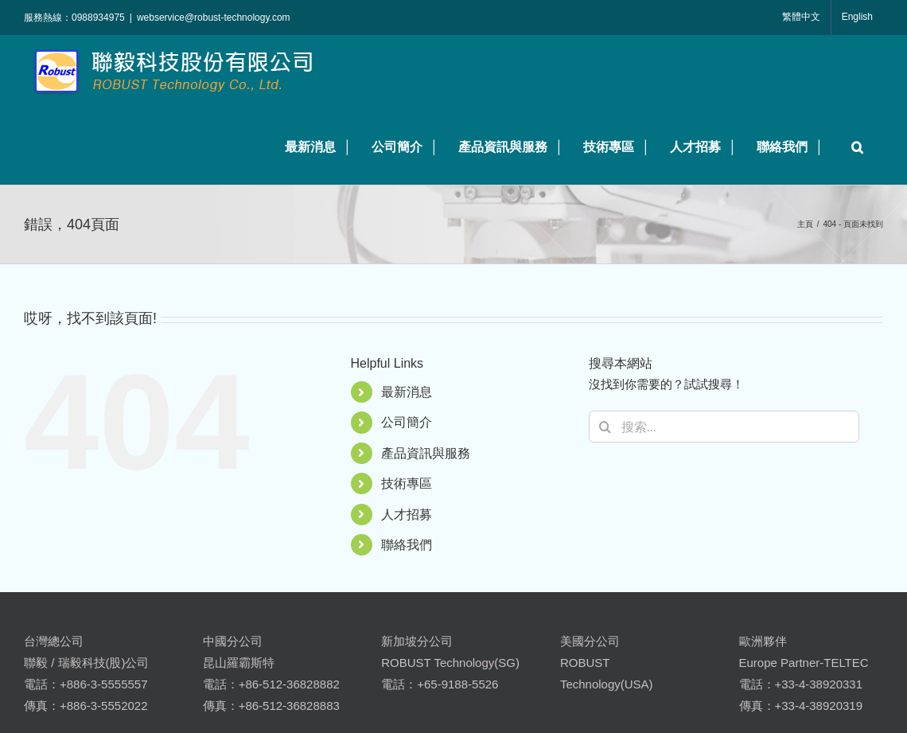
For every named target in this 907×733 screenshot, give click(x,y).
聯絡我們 (406, 545)
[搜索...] (724, 427)
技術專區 (406, 483)
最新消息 (406, 392)
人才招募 (406, 514)
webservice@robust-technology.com (213, 17)
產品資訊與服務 (425, 453)
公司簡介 (406, 422)
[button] (853, 147)
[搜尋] (605, 427)
